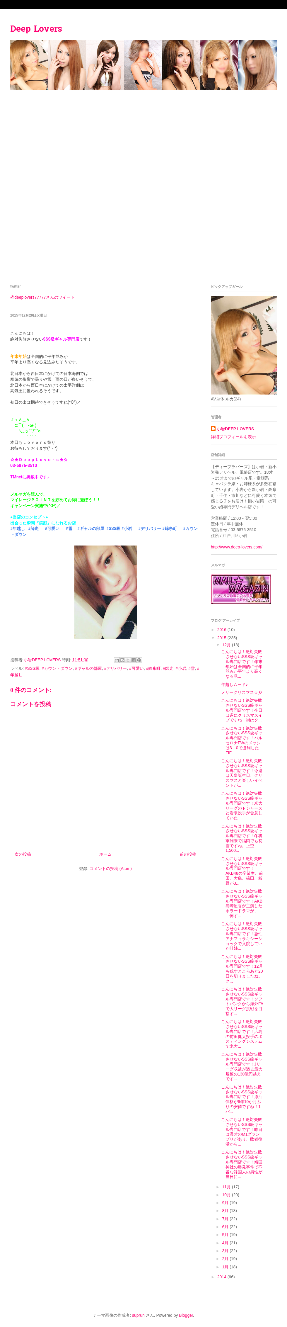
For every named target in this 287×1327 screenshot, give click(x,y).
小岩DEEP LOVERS (235, 429)
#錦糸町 (169, 528)
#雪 (69, 528)
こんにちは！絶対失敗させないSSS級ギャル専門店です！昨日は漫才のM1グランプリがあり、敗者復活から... (241, 1131)
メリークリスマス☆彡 (241, 692)
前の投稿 (188, 854)
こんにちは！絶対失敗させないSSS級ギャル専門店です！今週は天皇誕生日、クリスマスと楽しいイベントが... (241, 773)
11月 (227, 1187)
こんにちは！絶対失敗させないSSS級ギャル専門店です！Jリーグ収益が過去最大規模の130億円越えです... (241, 1066)
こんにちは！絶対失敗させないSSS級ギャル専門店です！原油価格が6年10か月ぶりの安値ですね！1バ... (241, 1099)
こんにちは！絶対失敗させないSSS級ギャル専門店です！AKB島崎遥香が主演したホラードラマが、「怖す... (241, 903)
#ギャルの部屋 (90, 528)
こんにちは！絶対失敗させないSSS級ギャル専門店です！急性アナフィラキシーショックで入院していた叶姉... (241, 936)
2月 (226, 1258)
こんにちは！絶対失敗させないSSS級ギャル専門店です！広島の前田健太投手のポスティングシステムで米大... (241, 1034)
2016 (222, 629)
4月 (226, 1243)
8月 (226, 1210)
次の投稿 (23, 854)
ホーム (105, 854)
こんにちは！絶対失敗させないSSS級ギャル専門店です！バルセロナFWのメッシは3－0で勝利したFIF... (241, 740)
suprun (138, 1315)
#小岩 (127, 528)
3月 (226, 1250)
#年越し (17, 528)
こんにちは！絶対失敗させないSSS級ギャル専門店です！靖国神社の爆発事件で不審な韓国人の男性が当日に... (241, 1164)
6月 (226, 1226)
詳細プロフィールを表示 (233, 436)
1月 (226, 1267)
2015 (222, 638)
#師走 (33, 528)
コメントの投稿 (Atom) (111, 868)
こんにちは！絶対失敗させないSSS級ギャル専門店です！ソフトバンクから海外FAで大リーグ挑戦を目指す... (242, 1001)
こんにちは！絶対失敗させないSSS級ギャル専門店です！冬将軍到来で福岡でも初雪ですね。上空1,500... (241, 838)
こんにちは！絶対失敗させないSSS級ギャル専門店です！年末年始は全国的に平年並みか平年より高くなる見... (241, 664)
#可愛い (52, 528)
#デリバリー (149, 528)
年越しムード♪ (234, 684)
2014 (222, 1277)
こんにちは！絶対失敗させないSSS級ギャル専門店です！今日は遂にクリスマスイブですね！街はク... (241, 710)
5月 (226, 1234)
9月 (226, 1202)
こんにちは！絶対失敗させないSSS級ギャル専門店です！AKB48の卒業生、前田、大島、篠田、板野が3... (242, 871)
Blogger (186, 1315)
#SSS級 (113, 528)
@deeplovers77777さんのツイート (42, 297)
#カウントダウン (57, 668)
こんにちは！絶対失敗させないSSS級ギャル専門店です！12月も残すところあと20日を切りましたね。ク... (242, 968)
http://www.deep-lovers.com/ (236, 547)
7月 (226, 1218)
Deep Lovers (36, 29)
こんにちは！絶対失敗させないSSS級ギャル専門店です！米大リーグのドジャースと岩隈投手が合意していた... (241, 805)
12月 (227, 645)
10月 (227, 1194)
